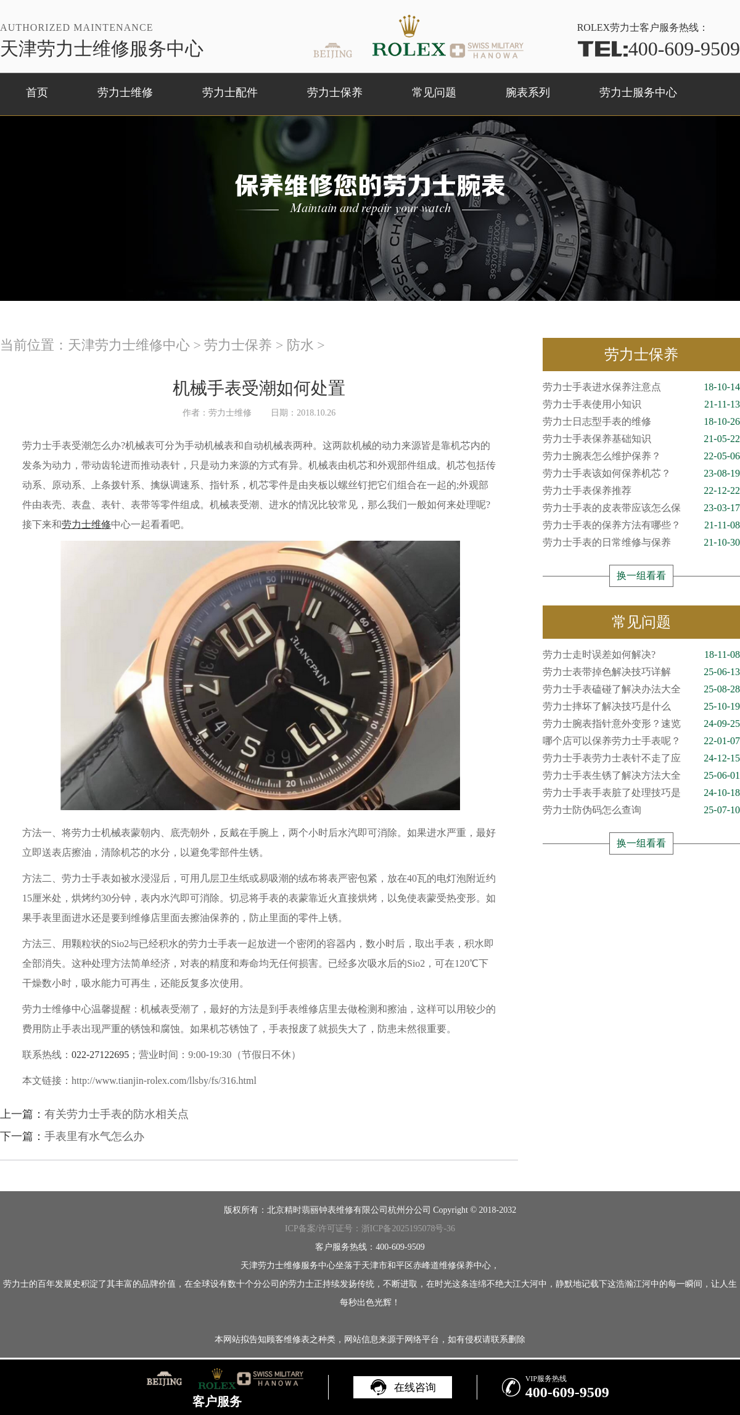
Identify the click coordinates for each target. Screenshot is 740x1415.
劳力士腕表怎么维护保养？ (641, 456)
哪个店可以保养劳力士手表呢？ (641, 741)
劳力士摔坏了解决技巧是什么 (641, 706)
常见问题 (434, 92)
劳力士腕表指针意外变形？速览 (641, 723)
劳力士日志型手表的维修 (641, 421)
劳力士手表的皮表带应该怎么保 (641, 508)
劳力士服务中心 (638, 92)
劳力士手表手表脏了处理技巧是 (641, 793)
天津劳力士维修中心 (129, 345)
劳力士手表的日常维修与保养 (641, 542)
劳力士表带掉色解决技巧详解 (641, 672)
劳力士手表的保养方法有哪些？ (641, 525)
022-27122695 (100, 1054)
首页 (37, 92)
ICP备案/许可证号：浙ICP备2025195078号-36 (370, 1228)
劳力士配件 (230, 92)
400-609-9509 (658, 49)
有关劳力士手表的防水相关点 (116, 1114)
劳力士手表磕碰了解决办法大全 (641, 689)
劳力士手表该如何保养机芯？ (641, 473)
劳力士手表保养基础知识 (641, 439)
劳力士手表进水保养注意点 (641, 387)
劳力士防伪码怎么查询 (641, 810)
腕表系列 (528, 92)
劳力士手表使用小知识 (641, 404)
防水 (300, 345)
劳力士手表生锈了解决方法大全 (641, 775)
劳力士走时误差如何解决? (641, 654)
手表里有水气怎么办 (94, 1136)
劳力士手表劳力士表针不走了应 (641, 758)
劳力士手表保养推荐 (641, 490)
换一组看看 (641, 575)
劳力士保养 (335, 92)
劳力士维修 (125, 92)
